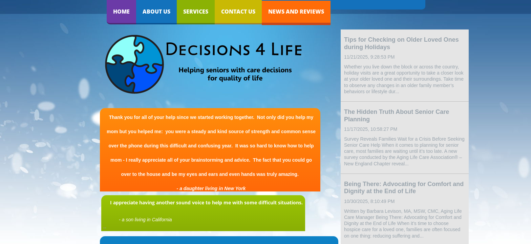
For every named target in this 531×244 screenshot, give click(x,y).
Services (195, 11)
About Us (156, 11)
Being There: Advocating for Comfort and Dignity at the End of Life (404, 188)
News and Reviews (296, 11)
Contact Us (238, 11)
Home (121, 11)
